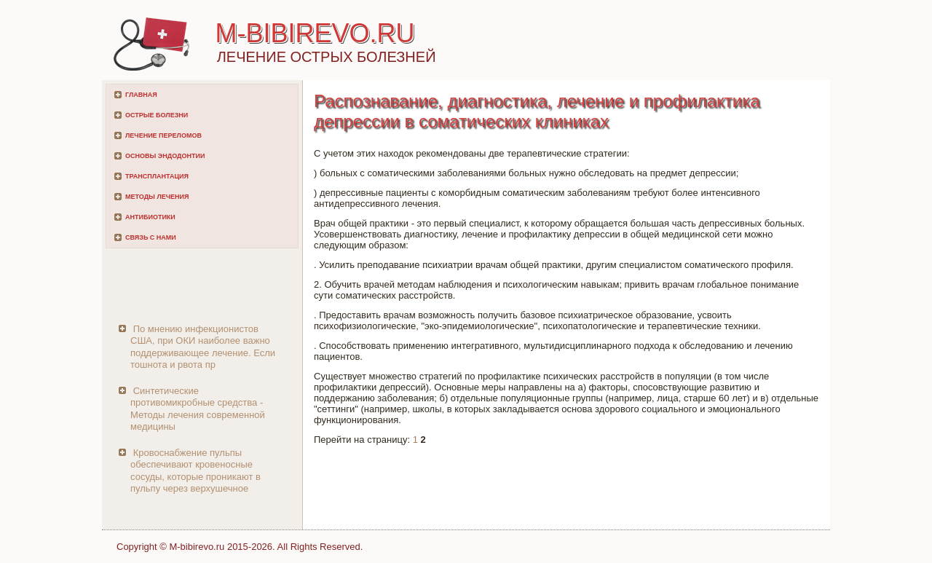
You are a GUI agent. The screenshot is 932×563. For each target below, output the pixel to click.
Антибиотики (150, 217)
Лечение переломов (163, 135)
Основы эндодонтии (165, 156)
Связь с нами (150, 237)
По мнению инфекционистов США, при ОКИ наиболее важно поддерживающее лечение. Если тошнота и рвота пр (202, 346)
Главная (141, 94)
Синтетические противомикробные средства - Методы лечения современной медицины (197, 408)
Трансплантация (157, 176)
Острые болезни (156, 115)
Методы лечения (157, 196)
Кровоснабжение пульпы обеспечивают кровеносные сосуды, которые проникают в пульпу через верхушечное (195, 470)
